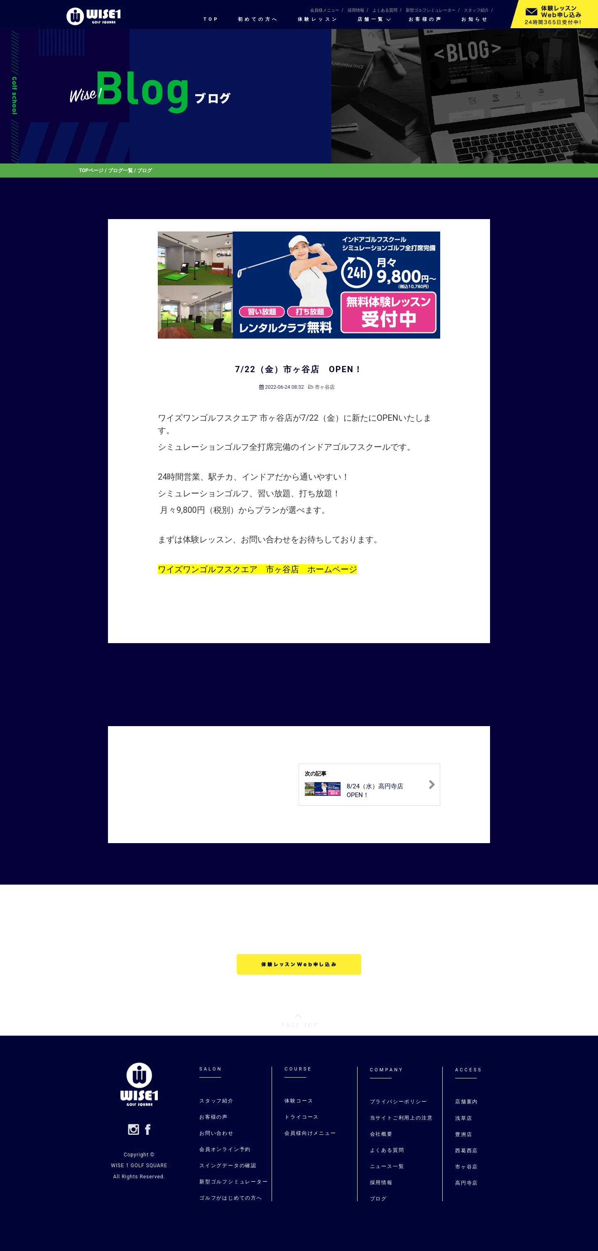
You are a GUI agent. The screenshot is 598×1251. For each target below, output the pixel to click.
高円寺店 (466, 1182)
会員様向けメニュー (310, 1133)
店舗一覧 (371, 19)
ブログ (378, 1198)
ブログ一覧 (120, 170)
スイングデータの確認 (228, 1165)
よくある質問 (385, 10)
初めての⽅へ (258, 19)
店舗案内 (466, 1101)
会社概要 (381, 1134)
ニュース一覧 (387, 1166)
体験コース (298, 1100)
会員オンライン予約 (225, 1149)
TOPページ (91, 170)
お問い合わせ (216, 1133)
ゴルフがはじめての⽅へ (230, 1197)
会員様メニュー (324, 10)
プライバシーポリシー (398, 1101)
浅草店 (465, 1118)
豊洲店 (463, 1134)
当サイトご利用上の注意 (401, 1117)
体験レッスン (318, 19)
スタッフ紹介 (476, 10)
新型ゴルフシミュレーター (431, 10)
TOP (211, 19)
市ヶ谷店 (325, 387)
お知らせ (475, 19)
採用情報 (356, 10)
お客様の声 (426, 19)
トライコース (301, 1116)
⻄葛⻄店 (466, 1150)
